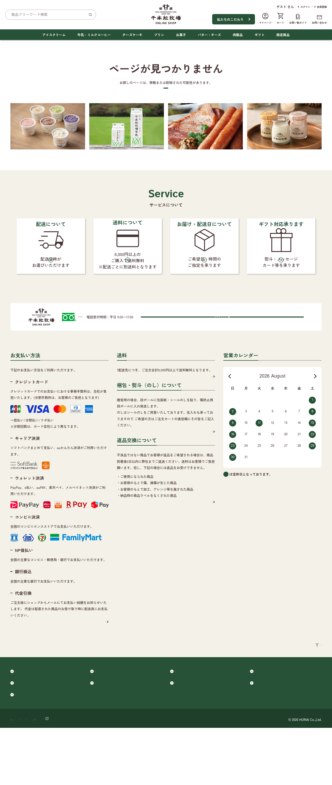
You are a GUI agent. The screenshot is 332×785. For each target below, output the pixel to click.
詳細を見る (96, 666)
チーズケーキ (132, 34)
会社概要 (49, 775)
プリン (159, 34)
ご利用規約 (71, 775)
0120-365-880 (97, 360)
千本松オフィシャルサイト (148, 775)
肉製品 (238, 34)
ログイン (305, 7)
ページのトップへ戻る (305, 692)
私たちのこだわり (230, 19)
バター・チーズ (209, 34)
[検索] (90, 14)
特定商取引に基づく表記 (104, 775)
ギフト (260, 34)
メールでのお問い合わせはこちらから (252, 360)
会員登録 (322, 7)
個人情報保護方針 (23, 775)
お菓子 (181, 34)
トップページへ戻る (163, 103)
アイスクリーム (54, 34)
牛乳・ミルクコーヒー (93, 34)
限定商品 (283, 34)
